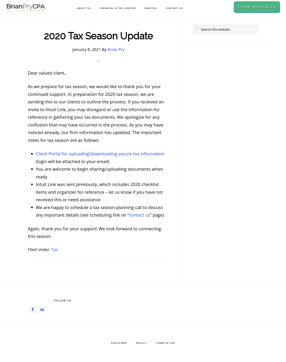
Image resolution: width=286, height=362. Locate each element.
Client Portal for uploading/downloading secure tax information (100, 154)
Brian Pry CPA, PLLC (26, 9)
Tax (54, 249)
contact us (139, 215)
